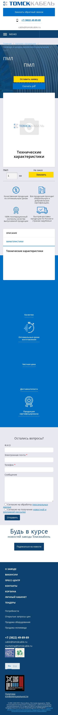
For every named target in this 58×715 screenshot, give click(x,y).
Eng (15, 665)
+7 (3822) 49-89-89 (31, 20)
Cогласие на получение (24, 510)
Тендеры (10, 602)
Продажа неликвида (16, 627)
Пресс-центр (12, 580)
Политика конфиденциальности (16, 695)
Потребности (12, 611)
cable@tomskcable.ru (29, 27)
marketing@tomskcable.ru (18, 646)
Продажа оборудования (17, 622)
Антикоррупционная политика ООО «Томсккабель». (29, 711)
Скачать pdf (29, 86)
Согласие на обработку (25, 505)
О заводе (10, 569)
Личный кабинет (16, 597)
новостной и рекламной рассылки (24, 510)
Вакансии (11, 574)
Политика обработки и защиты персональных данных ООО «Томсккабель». (30, 708)
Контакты (11, 586)
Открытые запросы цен (17, 616)
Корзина (10, 591)
